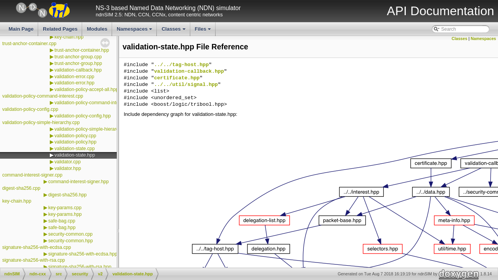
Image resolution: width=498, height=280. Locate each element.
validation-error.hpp (74, 83)
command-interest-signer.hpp (78, 181)
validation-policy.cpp (75, 135)
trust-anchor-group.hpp (78, 63)
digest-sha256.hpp (67, 195)
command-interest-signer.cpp (32, 175)
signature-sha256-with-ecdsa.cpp (36, 247)
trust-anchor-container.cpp (29, 43)
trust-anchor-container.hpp (81, 50)
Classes (173, 31)
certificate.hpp (177, 78)
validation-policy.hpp (75, 142)
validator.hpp (67, 168)
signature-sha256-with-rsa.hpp (79, 267)
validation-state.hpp (74, 155)
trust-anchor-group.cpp (78, 57)
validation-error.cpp (74, 76)
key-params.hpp (65, 214)
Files (203, 31)
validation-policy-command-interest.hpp (95, 102)
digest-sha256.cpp (21, 188)
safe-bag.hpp (61, 227)
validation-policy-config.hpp (82, 116)
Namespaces (135, 31)
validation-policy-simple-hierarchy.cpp (41, 122)
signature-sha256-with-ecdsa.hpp (82, 254)
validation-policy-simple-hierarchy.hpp (93, 129)
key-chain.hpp (69, 37)
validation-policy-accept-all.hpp (86, 89)
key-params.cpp (64, 207)
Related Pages (60, 29)
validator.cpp (67, 161)
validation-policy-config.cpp (30, 109)
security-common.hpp (70, 240)
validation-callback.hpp (78, 70)
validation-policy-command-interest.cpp (42, 96)
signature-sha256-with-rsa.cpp (33, 260)
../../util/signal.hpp (186, 84)
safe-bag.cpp (61, 221)
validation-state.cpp (74, 148)
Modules (97, 29)
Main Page (21, 29)
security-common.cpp (70, 234)
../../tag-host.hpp (181, 64)
